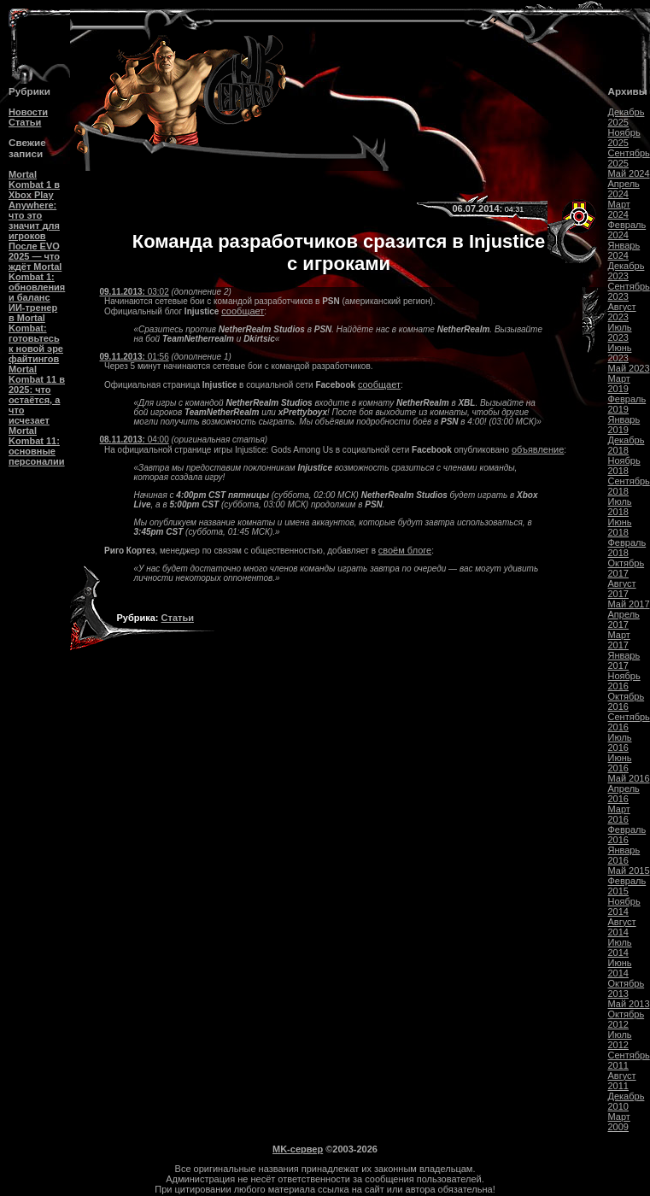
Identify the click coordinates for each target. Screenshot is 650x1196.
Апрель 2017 (624, 619)
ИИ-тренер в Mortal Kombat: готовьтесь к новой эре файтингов (36, 333)
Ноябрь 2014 (624, 906)
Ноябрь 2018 (624, 465)
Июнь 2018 (620, 527)
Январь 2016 (624, 855)
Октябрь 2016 (626, 701)
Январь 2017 (624, 660)
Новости (28, 112)
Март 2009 (619, 1121)
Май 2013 (629, 1004)
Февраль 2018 (627, 547)
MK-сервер (297, 1149)
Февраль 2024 (627, 230)
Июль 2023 (620, 332)
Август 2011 (622, 1080)
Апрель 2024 (624, 189)
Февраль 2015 (627, 886)
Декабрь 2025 (626, 117)
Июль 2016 (620, 742)
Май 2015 (629, 870)
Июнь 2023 (620, 353)
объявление (538, 449)
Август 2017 (622, 588)
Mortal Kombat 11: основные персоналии (37, 445)
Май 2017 (629, 604)
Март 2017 (619, 640)
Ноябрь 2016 (624, 681)
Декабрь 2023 (626, 271)
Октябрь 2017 (626, 568)
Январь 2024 (624, 250)
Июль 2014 (620, 947)
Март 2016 (619, 814)
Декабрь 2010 (626, 1101)
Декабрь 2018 (626, 445)
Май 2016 (629, 778)
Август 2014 (622, 927)
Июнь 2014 (620, 968)
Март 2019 (619, 383)
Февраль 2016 (627, 834)
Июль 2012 (620, 1039)
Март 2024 (619, 209)
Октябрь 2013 (626, 988)
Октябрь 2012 (626, 1019)
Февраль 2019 (627, 404)
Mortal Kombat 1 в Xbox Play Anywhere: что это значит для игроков (34, 205)
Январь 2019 (624, 424)
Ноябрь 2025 (624, 137)
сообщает (242, 311)
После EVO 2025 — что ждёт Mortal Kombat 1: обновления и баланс (37, 271)
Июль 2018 (620, 506)
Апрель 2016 (624, 793)
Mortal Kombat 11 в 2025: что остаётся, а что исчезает (37, 394)
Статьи (25, 122)
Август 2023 (622, 312)
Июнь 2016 (620, 763)
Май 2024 (629, 173)
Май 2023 (629, 368)
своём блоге (404, 550)
